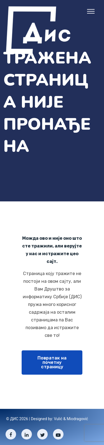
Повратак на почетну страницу (52, 362)
